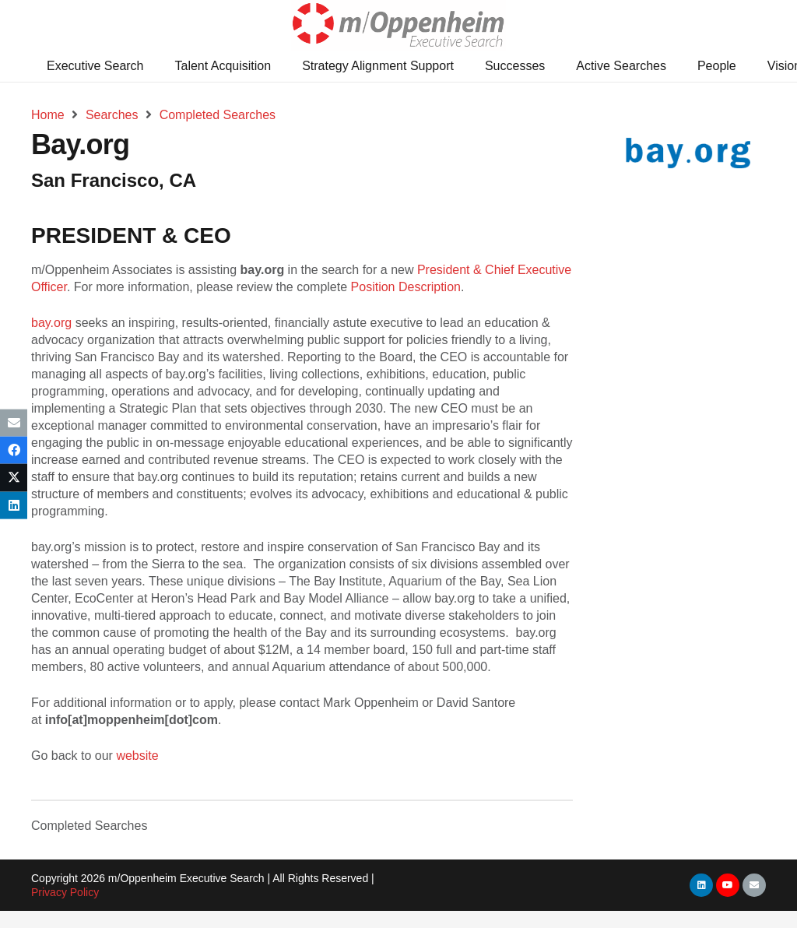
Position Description (406, 287)
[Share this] (13, 450)
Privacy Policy (65, 892)
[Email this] (13, 423)
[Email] (754, 885)
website (137, 755)
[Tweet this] (13, 477)
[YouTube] (727, 885)
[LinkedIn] (701, 885)
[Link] (398, 25)
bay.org (51, 322)
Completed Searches (89, 825)
